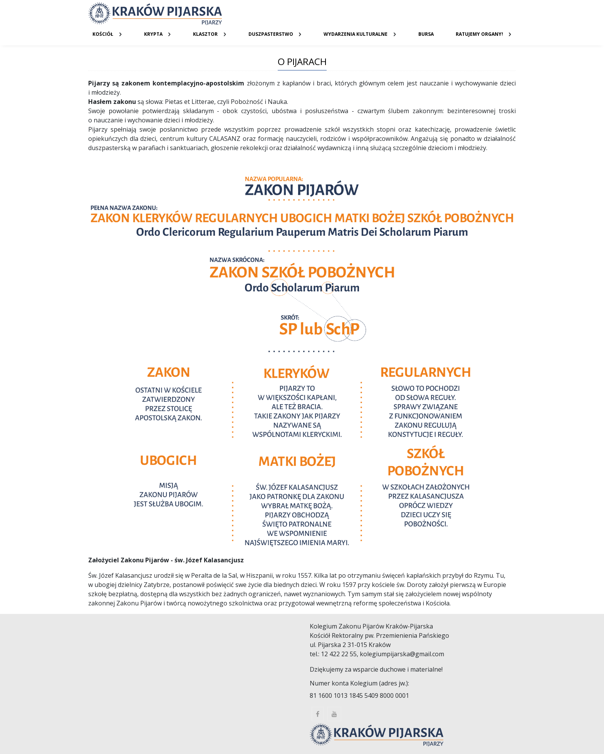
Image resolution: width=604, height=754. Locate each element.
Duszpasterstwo (270, 34)
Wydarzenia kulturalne (356, 34)
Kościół (102, 34)
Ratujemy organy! (479, 34)
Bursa (426, 34)
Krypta (153, 34)
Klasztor (205, 34)
